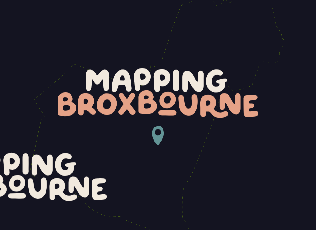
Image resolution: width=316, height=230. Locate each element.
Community (254, 15)
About (188, 15)
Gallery (218, 15)
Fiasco (290, 221)
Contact (292, 15)
